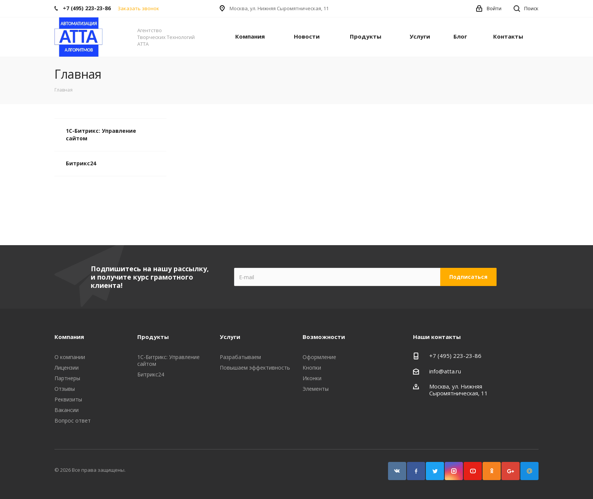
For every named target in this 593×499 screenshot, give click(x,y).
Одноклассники (492, 471)
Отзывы (64, 388)
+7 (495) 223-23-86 (455, 355)
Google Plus (510, 471)
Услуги (420, 36)
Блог (460, 36)
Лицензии (66, 367)
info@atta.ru (445, 371)
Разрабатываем (240, 357)
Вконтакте (397, 471)
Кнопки (312, 367)
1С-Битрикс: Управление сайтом (101, 134)
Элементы (316, 388)
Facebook (416, 471)
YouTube (473, 471)
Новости (307, 36)
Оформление (319, 357)
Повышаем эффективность (255, 367)
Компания (250, 36)
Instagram (454, 471)
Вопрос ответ (72, 420)
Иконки (312, 378)
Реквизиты (68, 399)
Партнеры (67, 378)
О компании (69, 357)
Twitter (435, 471)
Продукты (365, 36)
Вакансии (66, 410)
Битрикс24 (81, 163)
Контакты (508, 36)
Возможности (324, 336)
